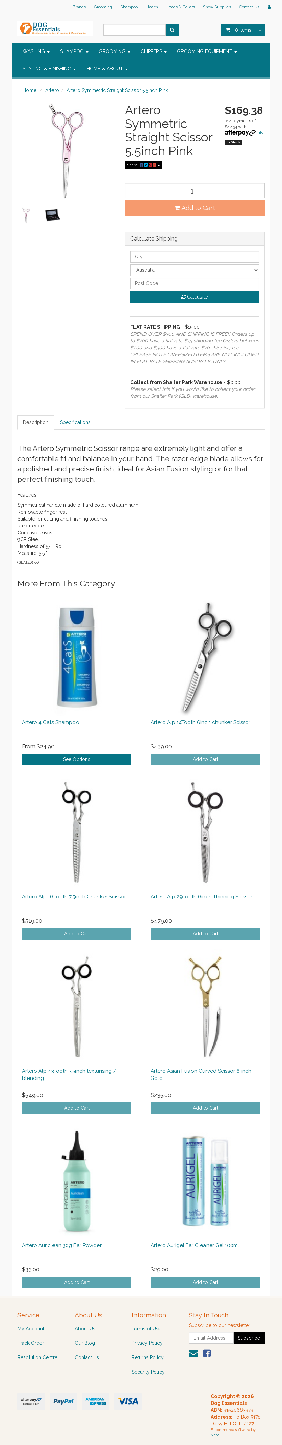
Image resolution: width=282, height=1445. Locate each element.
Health (152, 6)
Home (29, 90)
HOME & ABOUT (107, 68)
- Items (238, 30)
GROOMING (114, 51)
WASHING (36, 51)
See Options (76, 759)
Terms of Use (146, 1328)
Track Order (30, 1343)
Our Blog (85, 1343)
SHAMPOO (74, 51)
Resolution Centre (37, 1357)
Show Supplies (217, 6)
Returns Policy (148, 1357)
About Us (85, 1328)
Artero (52, 90)
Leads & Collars (180, 6)
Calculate (194, 297)
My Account (30, 1328)
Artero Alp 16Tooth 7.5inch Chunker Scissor (74, 897)
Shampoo (129, 6)
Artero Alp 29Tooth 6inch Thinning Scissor (201, 897)
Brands (79, 6)
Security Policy (148, 1372)
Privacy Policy (147, 1343)
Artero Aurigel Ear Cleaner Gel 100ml (195, 1245)
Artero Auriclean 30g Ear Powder (62, 1245)
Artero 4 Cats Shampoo (50, 722)
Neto (215, 1435)
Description (35, 422)
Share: (143, 165)
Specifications (75, 422)
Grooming (103, 6)
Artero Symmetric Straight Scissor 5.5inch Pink (117, 90)
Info (260, 132)
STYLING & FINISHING (49, 68)
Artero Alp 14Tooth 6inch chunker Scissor (200, 722)
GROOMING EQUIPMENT (207, 51)
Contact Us (249, 6)
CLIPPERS (154, 51)
